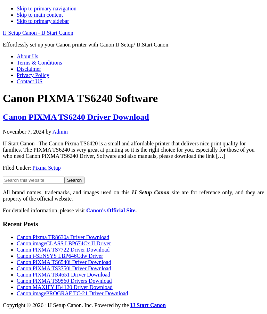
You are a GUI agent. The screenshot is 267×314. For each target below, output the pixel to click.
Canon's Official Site (110, 210)
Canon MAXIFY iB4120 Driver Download (65, 287)
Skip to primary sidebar (43, 21)
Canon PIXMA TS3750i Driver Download (64, 268)
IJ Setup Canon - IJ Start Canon (38, 33)
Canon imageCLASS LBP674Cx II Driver (64, 243)
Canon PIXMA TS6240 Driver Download (76, 116)
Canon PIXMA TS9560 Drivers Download (64, 281)
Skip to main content (40, 15)
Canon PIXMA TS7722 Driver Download (63, 250)
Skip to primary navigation (46, 8)
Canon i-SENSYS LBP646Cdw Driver (60, 256)
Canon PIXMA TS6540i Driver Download (64, 262)
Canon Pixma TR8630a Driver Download (63, 237)
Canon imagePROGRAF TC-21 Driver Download (72, 293)
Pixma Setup (46, 168)
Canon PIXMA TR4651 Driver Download (63, 275)
